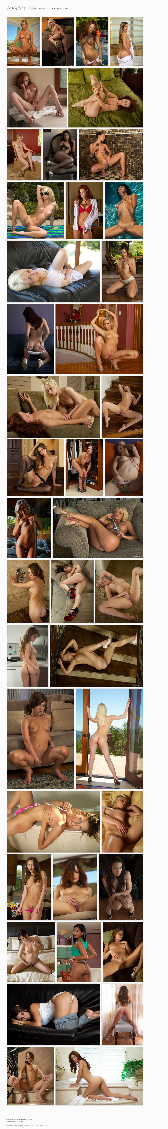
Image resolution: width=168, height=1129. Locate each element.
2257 (32, 1125)
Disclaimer (20, 1125)
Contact (46, 1125)
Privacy (41, 1125)
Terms (36, 1125)
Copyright (27, 1125)
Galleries (42, 8)
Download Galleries (55, 8)
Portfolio (33, 8)
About (67, 8)
